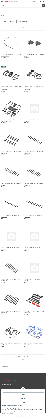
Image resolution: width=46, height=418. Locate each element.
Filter (4, 21)
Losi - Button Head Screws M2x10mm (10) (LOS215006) (34, 152)
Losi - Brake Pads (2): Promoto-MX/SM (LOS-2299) (34, 55)
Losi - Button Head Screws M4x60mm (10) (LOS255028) (11, 312)
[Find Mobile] (21, 5)
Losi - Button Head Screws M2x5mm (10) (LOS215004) (10, 216)
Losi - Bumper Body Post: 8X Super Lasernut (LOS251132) (9, 120)
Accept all (23, 394)
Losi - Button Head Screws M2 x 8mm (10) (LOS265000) (11, 152)
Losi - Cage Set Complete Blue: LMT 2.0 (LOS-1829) (33, 343)
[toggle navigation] (2, 1)
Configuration (23, 398)
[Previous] (2, 28)
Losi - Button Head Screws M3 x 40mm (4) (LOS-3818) (11, 248)
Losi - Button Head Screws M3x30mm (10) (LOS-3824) (34, 280)
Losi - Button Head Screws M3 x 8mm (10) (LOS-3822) (34, 248)
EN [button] (34, 1)
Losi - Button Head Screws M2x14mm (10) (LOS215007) (11, 184)
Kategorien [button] (4, 366)
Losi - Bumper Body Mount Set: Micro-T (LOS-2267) (33, 87)
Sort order (11, 21)
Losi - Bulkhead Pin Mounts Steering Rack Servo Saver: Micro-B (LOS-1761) (11, 87)
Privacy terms (10, 413)
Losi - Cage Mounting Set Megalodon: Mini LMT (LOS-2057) (11, 343)
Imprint (3, 413)
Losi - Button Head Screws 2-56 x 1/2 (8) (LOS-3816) (33, 120)
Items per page (22, 21)
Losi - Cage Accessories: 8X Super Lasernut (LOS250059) (34, 312)
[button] (38, 1)
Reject (23, 402)
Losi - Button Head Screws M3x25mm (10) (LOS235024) (11, 280)
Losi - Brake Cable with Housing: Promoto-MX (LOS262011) (11, 55)
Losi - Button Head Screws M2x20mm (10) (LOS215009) (34, 184)
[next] (43, 28)
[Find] (43, 5)
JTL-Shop (25, 416)
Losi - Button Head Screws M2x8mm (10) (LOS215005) (33, 216)
